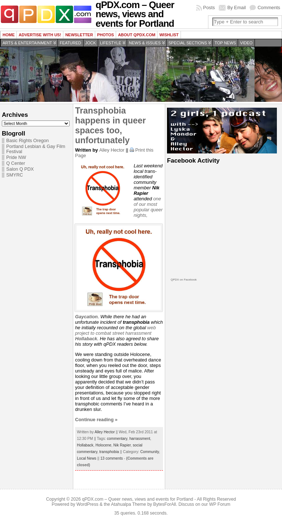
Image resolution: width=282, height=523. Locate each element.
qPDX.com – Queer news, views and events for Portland (137, 499)
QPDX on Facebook (184, 279)
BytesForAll (164, 504)
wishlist (169, 35)
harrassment (139, 439)
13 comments (111, 458)
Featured (70, 43)
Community (149, 452)
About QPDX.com (136, 35)
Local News (86, 458)
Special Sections (187, 43)
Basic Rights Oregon (27, 140)
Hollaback (85, 445)
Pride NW (16, 157)
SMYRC (14, 175)
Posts (209, 7)
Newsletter (79, 35)
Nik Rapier (122, 445)
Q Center (15, 163)
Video (246, 43)
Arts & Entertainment (27, 43)
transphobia (109, 452)
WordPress (88, 504)
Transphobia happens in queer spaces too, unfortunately (110, 125)
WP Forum (219, 504)
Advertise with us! (40, 35)
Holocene (103, 445)
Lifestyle (110, 43)
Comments (268, 7)
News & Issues (145, 43)
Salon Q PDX (20, 169)
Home (9, 35)
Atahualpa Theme (128, 504)
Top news (225, 43)
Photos (105, 35)
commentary (117, 439)
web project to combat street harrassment (115, 333)
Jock (90, 43)
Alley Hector (112, 150)
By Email (236, 7)
